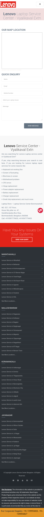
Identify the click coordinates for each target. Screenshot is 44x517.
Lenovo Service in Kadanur (10, 441)
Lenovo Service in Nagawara (11, 314)
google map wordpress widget (11, 70)
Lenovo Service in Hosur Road (11, 380)
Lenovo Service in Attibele (10, 392)
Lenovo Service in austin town (11, 400)
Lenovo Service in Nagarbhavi (11, 342)
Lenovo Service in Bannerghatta (12, 384)
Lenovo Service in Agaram (10, 285)
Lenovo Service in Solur (9, 429)
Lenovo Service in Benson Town (12, 350)
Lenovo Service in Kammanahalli (12, 421)
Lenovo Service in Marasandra (11, 437)
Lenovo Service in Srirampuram (12, 330)
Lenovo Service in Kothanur (10, 318)
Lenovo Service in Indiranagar (11, 367)
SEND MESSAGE (33, 126)
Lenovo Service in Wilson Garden (12, 425)
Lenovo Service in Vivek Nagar (11, 276)
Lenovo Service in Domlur (10, 372)
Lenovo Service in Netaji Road (11, 454)
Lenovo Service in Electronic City (12, 388)
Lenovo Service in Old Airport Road (13, 281)
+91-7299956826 (30, 511)
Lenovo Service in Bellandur (11, 264)
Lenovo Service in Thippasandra (12, 376)
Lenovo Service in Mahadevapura (12, 289)
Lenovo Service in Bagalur (10, 322)
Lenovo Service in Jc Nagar (10, 433)
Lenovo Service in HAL (9, 297)
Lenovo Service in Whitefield (11, 260)
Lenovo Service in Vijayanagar (11, 338)
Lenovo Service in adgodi (10, 396)
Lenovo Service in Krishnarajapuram (13, 268)
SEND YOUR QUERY (22, 239)
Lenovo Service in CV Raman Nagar (13, 272)
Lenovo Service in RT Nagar (11, 346)
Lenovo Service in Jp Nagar (10, 446)
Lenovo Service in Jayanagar (11, 458)
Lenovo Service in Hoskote (10, 293)
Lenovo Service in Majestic (10, 334)
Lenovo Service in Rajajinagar (11, 326)
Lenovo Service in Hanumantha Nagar (14, 450)
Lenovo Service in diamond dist (12, 404)
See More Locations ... (9, 301)
